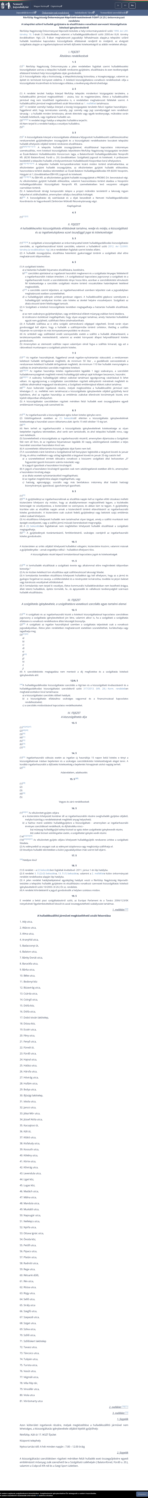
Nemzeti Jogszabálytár (21, 5)
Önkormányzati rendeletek (55, 12)
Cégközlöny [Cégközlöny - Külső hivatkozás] (56, 6)
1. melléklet (90, 103)
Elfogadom (142, 1494)
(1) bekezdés (66, 418)
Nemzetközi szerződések (114, 12)
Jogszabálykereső (26, 12)
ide (37, 1495)
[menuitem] (26, 12)
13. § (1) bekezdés (67, 873)
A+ (125, 5)
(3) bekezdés (33, 526)
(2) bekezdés (43, 869)
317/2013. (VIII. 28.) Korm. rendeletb (104, 688)
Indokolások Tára (85, 12)
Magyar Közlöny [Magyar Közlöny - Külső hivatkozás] (41, 6)
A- (118, 5)
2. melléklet (98, 873)
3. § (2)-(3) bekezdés (45, 873)
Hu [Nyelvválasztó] (132, 5)
